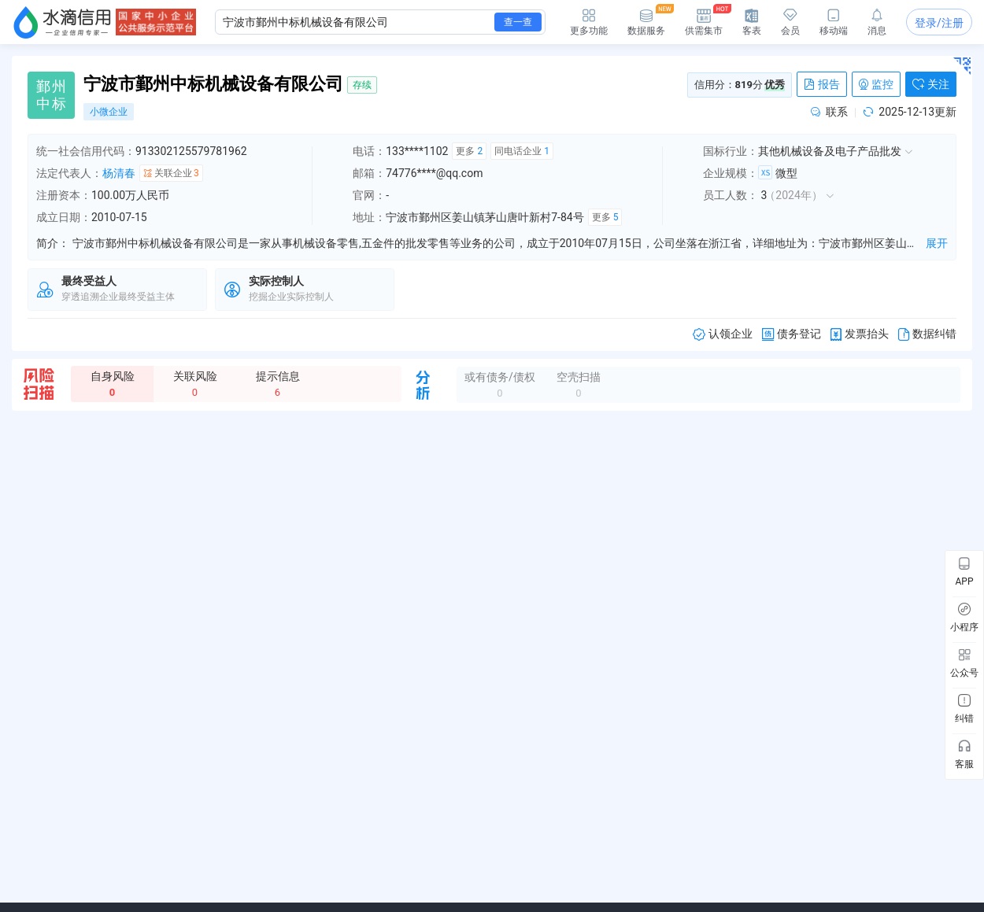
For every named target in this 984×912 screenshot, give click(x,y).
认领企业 (723, 334)
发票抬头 (859, 334)
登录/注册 (939, 23)
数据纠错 (927, 334)
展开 (937, 243)
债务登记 (791, 334)
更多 (469, 151)
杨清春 (118, 173)
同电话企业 (521, 151)
